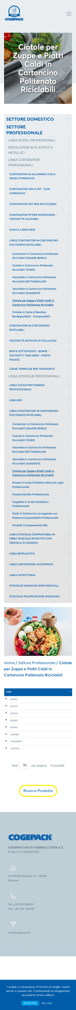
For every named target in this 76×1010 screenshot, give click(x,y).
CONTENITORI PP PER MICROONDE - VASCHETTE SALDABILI (33, 217)
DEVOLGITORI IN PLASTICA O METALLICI (30, 150)
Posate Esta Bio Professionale (30, 494)
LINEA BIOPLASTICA (22, 553)
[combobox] (24, 819)
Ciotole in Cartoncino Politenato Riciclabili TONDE (32, 267)
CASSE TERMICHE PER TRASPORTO (32, 368)
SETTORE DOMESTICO (30, 119)
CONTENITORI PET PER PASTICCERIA (33, 204)
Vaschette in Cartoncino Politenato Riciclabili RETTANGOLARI (34, 279)
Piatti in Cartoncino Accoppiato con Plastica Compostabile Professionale (35, 515)
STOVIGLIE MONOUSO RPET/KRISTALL (34, 585)
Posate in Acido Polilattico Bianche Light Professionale (37, 484)
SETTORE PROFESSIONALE (24, 130)
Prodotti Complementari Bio (30, 525)
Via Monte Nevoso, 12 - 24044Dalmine (27, 932)
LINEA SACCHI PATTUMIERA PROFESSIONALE (27, 387)
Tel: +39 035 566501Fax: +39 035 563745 (21, 960)
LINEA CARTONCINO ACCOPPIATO (31, 564)
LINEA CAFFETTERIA (22, 575)
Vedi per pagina (29, 819)
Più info (47, 1003)
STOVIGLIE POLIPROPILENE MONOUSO (34, 596)
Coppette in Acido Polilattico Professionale (30, 504)
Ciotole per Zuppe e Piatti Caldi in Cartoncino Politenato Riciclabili (33, 302)
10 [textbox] (24, 819)
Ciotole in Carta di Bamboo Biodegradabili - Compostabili (31, 314)
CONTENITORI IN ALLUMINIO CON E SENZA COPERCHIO (32, 176)
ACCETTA (30, 1003)
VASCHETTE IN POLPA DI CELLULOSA (33, 340)
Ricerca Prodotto (38, 844)
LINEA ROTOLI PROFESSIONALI (31, 140)
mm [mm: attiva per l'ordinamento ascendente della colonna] (50, 691)
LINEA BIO (15, 400)
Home (9, 662)
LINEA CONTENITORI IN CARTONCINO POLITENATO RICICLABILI (33, 242)
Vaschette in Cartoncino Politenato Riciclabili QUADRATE (34, 291)
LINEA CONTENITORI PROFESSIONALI (24, 162)
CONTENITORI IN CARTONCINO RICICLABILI (29, 327)
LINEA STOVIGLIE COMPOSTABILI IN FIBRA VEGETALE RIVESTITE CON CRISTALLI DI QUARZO (32, 539)
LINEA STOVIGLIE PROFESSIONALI (34, 376)
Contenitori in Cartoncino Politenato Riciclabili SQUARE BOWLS (35, 256)
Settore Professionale (36, 662)
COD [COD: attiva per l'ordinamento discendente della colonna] (8, 691)
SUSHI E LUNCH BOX (22, 229)
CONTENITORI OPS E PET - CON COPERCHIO (29, 191)
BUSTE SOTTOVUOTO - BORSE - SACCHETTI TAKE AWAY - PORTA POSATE (29, 355)
